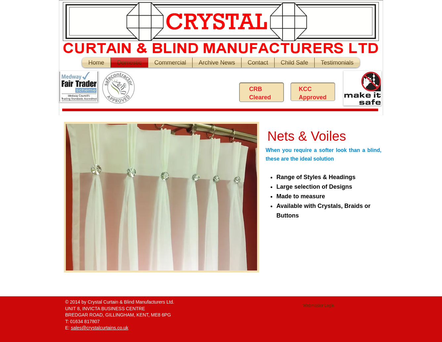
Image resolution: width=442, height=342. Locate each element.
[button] (161, 197)
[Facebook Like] (193, 89)
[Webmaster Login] (318, 306)
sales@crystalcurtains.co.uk (99, 327)
